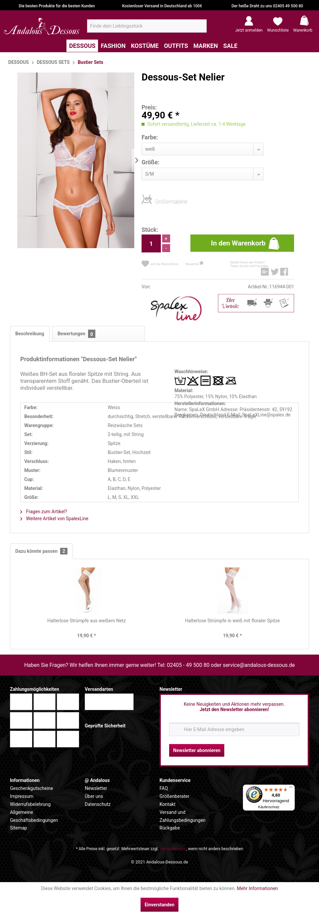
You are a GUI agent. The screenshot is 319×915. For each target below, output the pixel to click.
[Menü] (291, 789)
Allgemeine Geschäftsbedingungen (34, 816)
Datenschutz (98, 804)
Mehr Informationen (257, 888)
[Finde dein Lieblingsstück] (147, 26)
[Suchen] (199, 28)
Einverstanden (159, 904)
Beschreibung (29, 333)
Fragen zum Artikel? (43, 511)
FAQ (164, 788)
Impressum (21, 796)
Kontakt (167, 804)
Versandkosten (173, 848)
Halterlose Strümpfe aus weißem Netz (86, 620)
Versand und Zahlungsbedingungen (182, 816)
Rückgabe (170, 828)
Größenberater (174, 796)
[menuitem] (147, 26)
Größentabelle (157, 201)
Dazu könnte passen (41, 551)
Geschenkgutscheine (31, 788)
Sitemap (18, 828)
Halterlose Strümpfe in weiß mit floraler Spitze (232, 620)
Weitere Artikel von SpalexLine (54, 518)
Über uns (94, 796)
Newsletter (96, 788)
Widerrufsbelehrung (30, 804)
